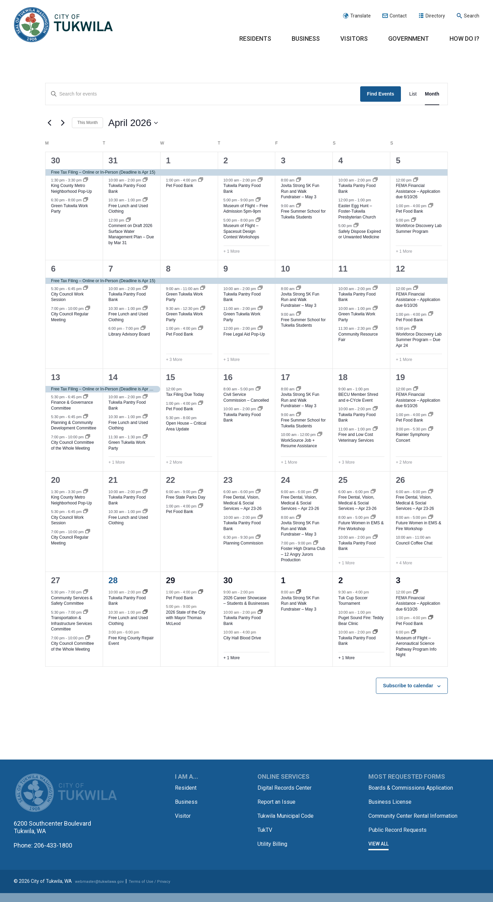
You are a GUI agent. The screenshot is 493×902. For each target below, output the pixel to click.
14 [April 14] (113, 377)
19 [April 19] (400, 377)
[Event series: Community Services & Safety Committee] (85, 592)
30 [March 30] (55, 160)
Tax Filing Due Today (185, 394)
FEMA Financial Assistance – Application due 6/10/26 (418, 191)
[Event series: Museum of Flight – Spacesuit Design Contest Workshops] (258, 220)
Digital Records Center (287, 787)
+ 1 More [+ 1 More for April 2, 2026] (232, 251)
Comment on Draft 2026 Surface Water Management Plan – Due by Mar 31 (131, 234)
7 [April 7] (111, 268)
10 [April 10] (285, 268)
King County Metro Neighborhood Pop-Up (71, 188)
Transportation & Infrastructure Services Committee (71, 623)
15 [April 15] (170, 377)
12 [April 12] (400, 268)
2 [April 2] (226, 160)
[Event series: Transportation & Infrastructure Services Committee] (85, 612)
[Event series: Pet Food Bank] (200, 180)
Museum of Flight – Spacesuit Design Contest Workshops (242, 231)
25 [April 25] (342, 480)
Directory (435, 15)
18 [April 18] (342, 377)
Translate (360, 15)
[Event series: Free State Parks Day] (200, 492)
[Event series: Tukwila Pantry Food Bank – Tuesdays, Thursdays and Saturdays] (145, 180)
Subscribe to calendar (408, 685)
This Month (87, 122)
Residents (255, 38)
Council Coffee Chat (414, 543)
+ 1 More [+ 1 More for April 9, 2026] (232, 359)
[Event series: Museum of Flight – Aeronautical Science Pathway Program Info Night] (413, 632)
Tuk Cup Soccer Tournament (353, 601)
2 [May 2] (340, 580)
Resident (187, 787)
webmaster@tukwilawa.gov (105, 890)
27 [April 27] (55, 580)
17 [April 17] (285, 377)
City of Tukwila (63, 25)
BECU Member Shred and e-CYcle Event (358, 397)
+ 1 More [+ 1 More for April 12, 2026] (404, 359)
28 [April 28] (113, 580)
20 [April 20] (55, 480)
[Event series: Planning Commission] (258, 537)
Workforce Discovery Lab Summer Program (419, 228)
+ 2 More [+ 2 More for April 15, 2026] (174, 462)
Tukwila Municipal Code (289, 814)
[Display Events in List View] (413, 94)
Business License (392, 808)
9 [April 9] (226, 268)
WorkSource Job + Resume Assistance (299, 443)
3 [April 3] (283, 160)
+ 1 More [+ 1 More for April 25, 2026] (346, 563)
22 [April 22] (170, 480)
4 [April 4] (340, 160)
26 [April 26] (400, 480)
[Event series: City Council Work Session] (85, 288)
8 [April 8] (168, 268)
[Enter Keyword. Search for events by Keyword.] (203, 94)
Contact (398, 15)
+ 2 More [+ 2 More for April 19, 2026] (404, 462)
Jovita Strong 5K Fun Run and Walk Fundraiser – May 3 (300, 191)
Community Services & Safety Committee (71, 601)
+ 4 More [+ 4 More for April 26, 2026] (404, 563)
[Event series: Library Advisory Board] (143, 328)
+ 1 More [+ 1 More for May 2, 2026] (346, 657)
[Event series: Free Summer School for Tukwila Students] (298, 206)
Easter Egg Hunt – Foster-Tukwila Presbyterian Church (357, 211)
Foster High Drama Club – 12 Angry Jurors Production (303, 554)
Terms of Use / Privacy (164, 890)
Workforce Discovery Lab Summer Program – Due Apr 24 (419, 340)
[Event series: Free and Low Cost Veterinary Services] (375, 429)
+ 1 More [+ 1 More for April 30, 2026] (232, 657)
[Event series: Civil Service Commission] (258, 389)
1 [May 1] (283, 580)
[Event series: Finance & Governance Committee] (85, 397)
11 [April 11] (342, 268)
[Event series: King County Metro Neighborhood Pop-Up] (85, 180)
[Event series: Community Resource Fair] (375, 328)
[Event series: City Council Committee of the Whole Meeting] (87, 437)
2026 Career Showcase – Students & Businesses (246, 601)
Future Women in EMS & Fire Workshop (361, 526)
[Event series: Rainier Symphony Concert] (430, 429)
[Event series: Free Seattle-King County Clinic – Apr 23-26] (258, 492)
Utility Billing (273, 842)
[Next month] (63, 123)
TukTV (266, 828)
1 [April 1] (168, 160)
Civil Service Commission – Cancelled (246, 397)
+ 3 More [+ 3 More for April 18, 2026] (346, 462)
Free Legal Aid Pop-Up (244, 334)
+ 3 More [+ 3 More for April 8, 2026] (174, 359)
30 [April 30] (228, 580)
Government (408, 38)
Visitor (183, 814)
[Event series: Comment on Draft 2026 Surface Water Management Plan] (128, 220)
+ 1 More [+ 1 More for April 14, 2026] (117, 462)
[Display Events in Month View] (432, 94)
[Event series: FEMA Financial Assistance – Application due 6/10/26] (415, 180)
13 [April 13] (55, 377)
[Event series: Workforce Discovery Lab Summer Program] (413, 220)
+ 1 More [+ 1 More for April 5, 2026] (404, 251)
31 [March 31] (113, 160)
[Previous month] (49, 123)
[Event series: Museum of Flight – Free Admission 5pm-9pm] (258, 200)
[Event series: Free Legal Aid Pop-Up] (260, 328)
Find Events (380, 94)
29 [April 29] (170, 580)
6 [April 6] (53, 268)
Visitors (354, 38)
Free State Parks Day (185, 497)
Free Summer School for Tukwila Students (303, 214)
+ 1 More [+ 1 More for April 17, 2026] (289, 462)
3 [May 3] (398, 580)
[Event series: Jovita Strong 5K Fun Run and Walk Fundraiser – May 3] (298, 180)
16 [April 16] (228, 377)
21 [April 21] (113, 480)
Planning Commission (243, 543)
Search (471, 15)
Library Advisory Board (129, 334)
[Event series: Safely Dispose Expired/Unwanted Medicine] (356, 226)
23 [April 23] (228, 480)
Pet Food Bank (179, 185)
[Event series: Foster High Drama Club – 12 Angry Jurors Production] (315, 543)
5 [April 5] (398, 160)
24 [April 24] (285, 480)
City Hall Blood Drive (242, 638)
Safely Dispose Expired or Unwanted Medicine (359, 234)
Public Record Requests (401, 843)
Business (306, 38)
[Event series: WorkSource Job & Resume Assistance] (319, 435)
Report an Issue (278, 801)
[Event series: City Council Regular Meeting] (87, 308)
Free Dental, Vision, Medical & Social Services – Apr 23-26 (243, 503)
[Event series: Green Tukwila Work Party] (85, 200)
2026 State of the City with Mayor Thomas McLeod (185, 618)
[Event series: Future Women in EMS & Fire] (373, 517)
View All (378, 857)
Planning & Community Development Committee (73, 425)
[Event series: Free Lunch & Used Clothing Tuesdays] (145, 200)
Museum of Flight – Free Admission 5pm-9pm (246, 208)
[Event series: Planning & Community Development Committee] (85, 417)
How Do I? (464, 38)
